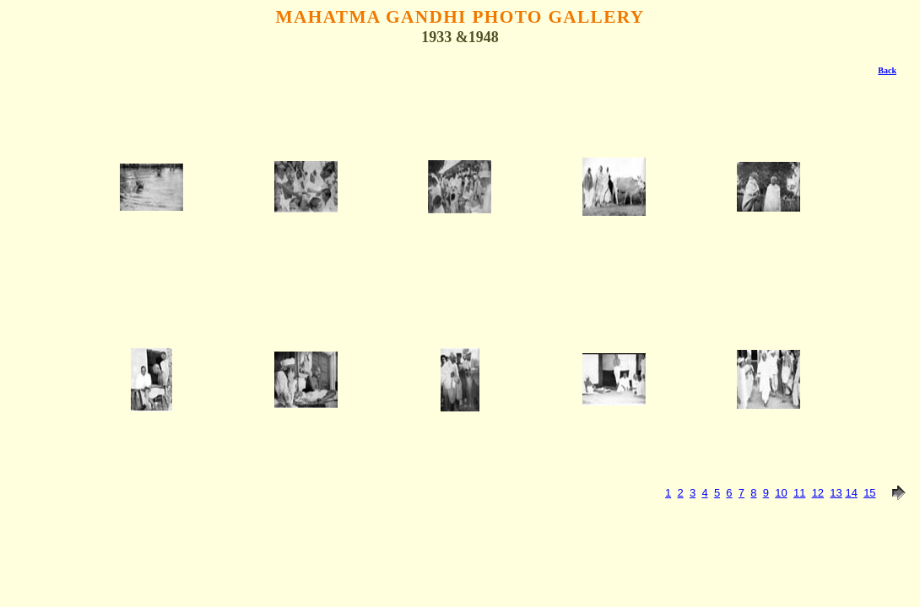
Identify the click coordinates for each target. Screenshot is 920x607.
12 (818, 492)
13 (836, 492)
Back (887, 70)
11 (799, 492)
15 (869, 492)
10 (781, 492)
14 (851, 492)
